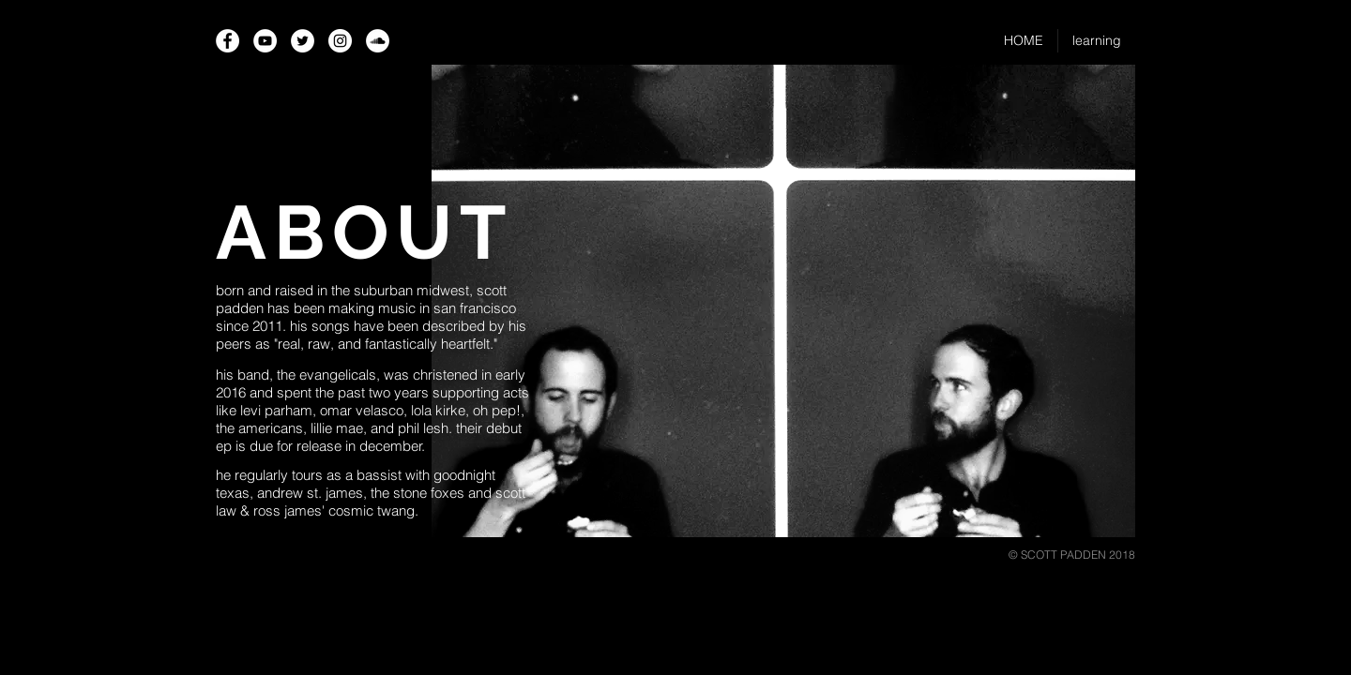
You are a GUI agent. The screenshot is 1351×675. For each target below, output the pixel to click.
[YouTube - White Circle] (265, 40)
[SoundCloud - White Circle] (377, 40)
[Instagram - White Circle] (340, 40)
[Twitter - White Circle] (302, 40)
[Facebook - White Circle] (227, 40)
